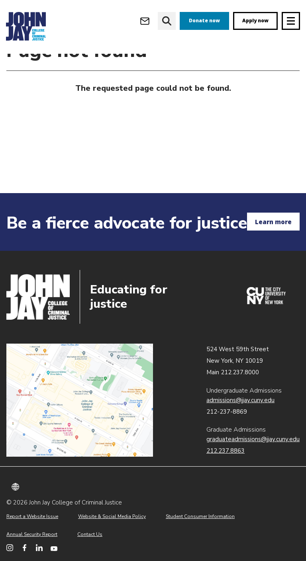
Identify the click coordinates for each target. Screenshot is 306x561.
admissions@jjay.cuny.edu (240, 400)
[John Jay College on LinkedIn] (39, 547)
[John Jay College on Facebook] (24, 547)
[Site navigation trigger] (291, 21)
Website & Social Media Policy (112, 516)
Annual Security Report (31, 534)
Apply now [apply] (255, 20)
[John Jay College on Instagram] (9, 547)
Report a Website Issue (32, 516)
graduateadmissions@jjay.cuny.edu (253, 439)
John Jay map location (79, 400)
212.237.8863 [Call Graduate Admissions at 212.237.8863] (225, 451)
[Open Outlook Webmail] (145, 21)
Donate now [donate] (204, 20)
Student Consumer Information (200, 516)
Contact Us (89, 534)
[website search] (167, 21)
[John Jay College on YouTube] (54, 547)
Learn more (273, 222)
